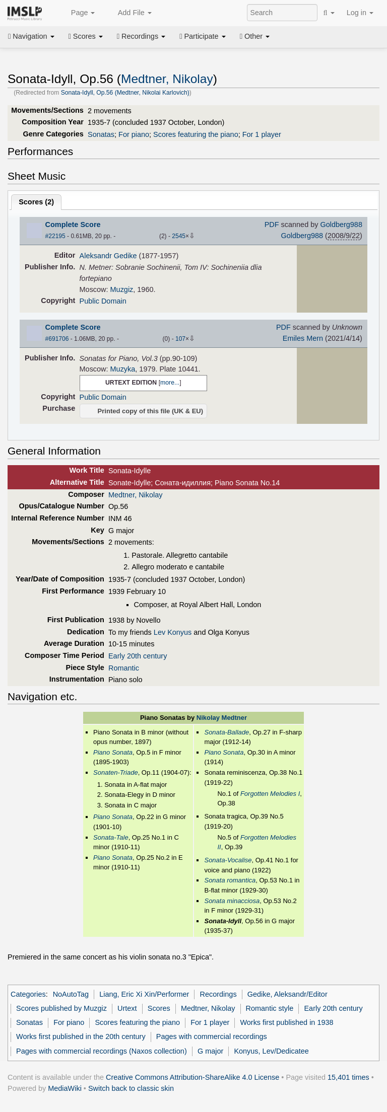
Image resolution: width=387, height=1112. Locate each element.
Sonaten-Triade (115, 772)
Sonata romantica (229, 880)
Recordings (141, 36)
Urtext (127, 1008)
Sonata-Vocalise (227, 860)
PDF (272, 224)
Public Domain (103, 301)
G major (210, 1051)
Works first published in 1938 (286, 1022)
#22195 (55, 236)
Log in (360, 13)
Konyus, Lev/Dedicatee (271, 1051)
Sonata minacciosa (232, 901)
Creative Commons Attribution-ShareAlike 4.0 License (192, 1077)
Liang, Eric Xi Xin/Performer (144, 994)
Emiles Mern (303, 338)
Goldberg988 (341, 224)
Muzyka (123, 369)
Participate (202, 36)
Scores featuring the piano (195, 134)
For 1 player (261, 134)
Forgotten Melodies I (270, 793)
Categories (28, 994)
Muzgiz (122, 289)
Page (77, 13)
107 (180, 338)
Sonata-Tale (110, 837)
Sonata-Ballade (226, 732)
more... (169, 382)
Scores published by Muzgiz (61, 1008)
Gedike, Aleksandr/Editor (287, 994)
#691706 (57, 338)
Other (255, 36)
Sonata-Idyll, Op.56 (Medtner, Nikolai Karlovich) (125, 92)
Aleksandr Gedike (108, 256)
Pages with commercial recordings (211, 1036)
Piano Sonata (113, 752)
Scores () (36, 202)
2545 (178, 236)
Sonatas (101, 134)
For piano (133, 134)
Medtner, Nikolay (167, 79)
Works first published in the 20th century (81, 1036)
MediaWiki (65, 1088)
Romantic (123, 668)
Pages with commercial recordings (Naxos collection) (101, 1051)
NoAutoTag (71, 994)
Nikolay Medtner (222, 717)
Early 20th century (137, 656)
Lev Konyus (172, 632)
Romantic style (270, 1008)
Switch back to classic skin (131, 1088)
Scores (86, 36)
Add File (129, 13)
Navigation (31, 36)
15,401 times (348, 1077)
